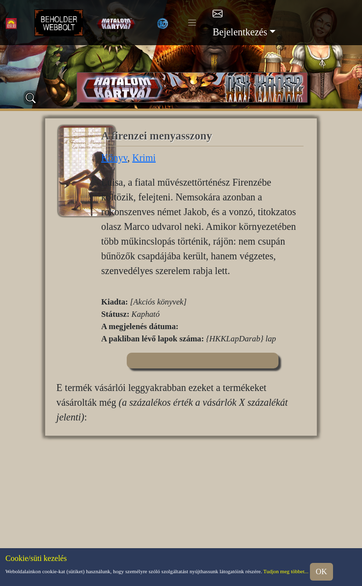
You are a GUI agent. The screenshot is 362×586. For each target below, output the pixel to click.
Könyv (114, 157)
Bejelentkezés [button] (240, 32)
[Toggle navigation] (192, 22)
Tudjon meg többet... (285, 571)
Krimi (144, 157)
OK (321, 571)
